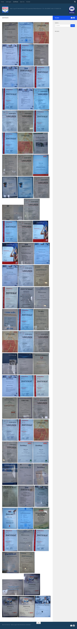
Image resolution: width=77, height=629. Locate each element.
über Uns (22, 1)
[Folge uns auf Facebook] (74, 18)
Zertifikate (15, 1)
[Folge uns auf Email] (72, 18)
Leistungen (8, 1)
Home (2, 1)
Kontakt (28, 1)
